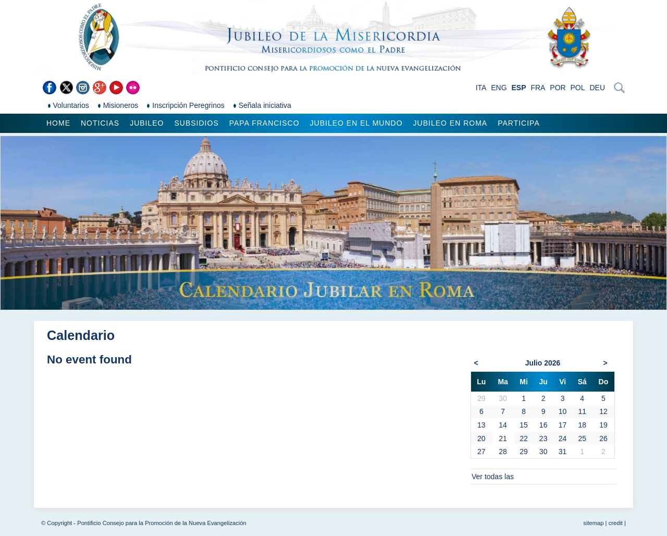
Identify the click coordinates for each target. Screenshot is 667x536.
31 (563, 451)
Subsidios (196, 123)
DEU (597, 87)
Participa (519, 123)
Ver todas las (493, 476)
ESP (519, 87)
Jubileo (147, 123)
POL (578, 87)
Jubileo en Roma (450, 123)
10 (563, 411)
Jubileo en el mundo (356, 123)
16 (543, 425)
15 (524, 425)
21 (503, 438)
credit (616, 523)
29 (524, 451)
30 (543, 451)
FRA (537, 87)
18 (582, 425)
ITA (481, 87)
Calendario (81, 335)
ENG (499, 87)
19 (603, 425)
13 (481, 425)
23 (543, 438)
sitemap (593, 523)
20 (481, 438)
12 (603, 411)
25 (582, 438)
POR (557, 87)
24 (563, 438)
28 (503, 451)
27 (481, 451)
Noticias (100, 123)
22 (524, 438)
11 (582, 411)
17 (563, 425)
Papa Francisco (264, 123)
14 (503, 425)
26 (603, 438)
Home (58, 123)
